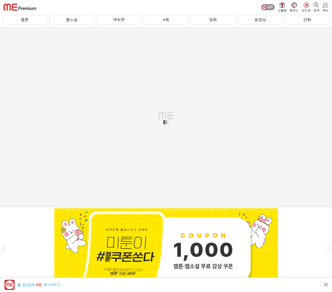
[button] (4, 249)
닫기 (326, 284)
